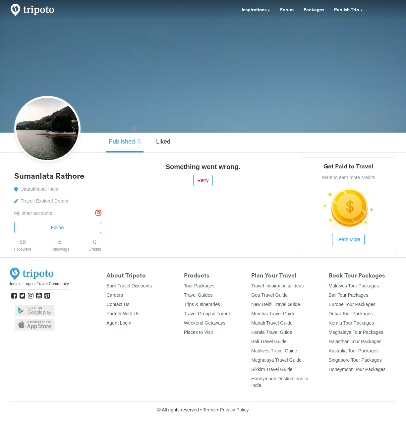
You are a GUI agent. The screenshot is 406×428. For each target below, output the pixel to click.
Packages (314, 10)
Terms (209, 409)
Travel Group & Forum (207, 313)
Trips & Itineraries (202, 304)
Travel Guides (198, 295)
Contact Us (117, 304)
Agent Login (118, 323)
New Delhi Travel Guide (275, 304)
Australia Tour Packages (354, 350)
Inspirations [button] (256, 10)
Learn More (348, 239)
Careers (114, 295)
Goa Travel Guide (269, 295)
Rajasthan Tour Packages (355, 341)
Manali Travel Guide (272, 323)
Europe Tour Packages (352, 304)
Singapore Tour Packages (355, 360)
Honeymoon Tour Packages (357, 369)
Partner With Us (122, 313)
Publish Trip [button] (348, 10)
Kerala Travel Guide (271, 332)
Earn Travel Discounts (129, 285)
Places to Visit (198, 332)
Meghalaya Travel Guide (276, 360)
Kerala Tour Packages (351, 323)
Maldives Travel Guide (274, 350)
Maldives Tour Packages (354, 285)
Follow (57, 227)
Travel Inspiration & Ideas (277, 285)
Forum (287, 10)
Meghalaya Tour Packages (356, 332)
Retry (203, 180)
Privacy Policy (234, 409)
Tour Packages (199, 285)
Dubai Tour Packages (351, 313)
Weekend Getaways (204, 323)
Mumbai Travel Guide (273, 313)
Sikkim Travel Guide (271, 369)
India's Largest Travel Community (39, 283)
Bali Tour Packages (349, 295)
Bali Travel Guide (269, 341)
